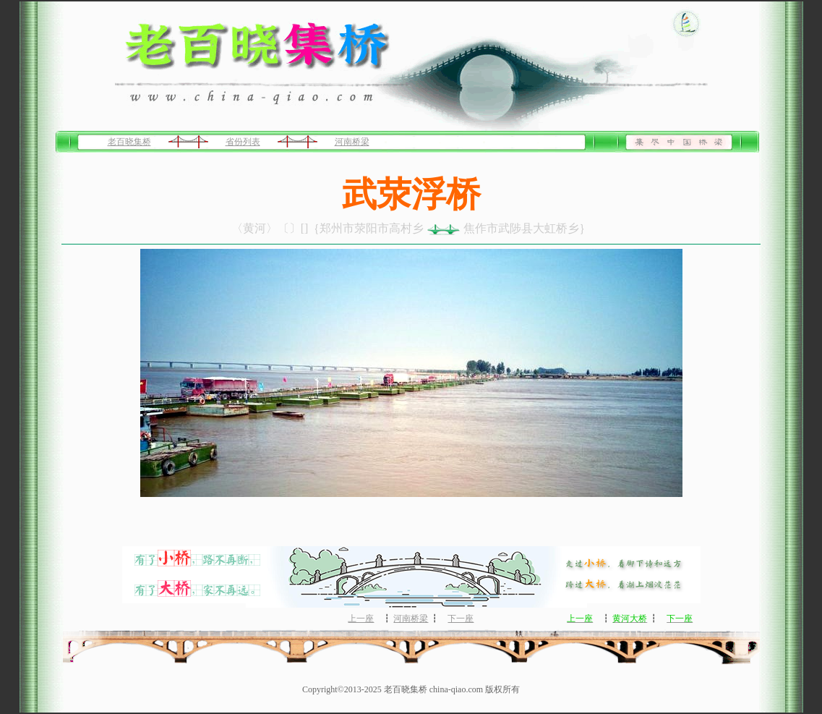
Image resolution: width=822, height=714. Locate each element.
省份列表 (243, 142)
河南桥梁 (352, 142)
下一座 (461, 618)
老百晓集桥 (129, 142)
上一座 (361, 618)
